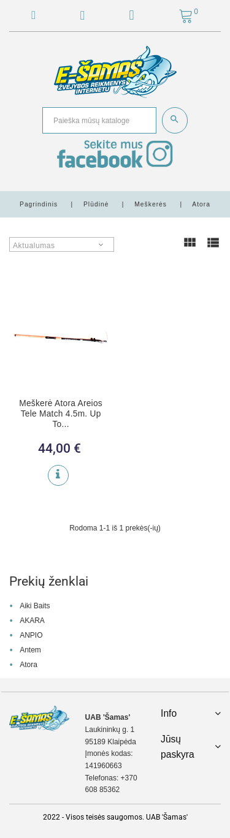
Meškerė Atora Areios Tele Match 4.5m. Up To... (60, 414)
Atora (28, 664)
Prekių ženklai (48, 581)
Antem (30, 650)
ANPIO (31, 635)
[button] (131, 17)
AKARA (32, 620)
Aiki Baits (35, 606)
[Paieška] (99, 120)
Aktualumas (34, 245)
